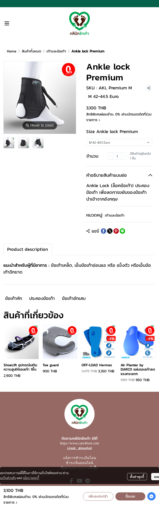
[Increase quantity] (123, 156)
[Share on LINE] (122, 231)
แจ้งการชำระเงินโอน (79, 458)
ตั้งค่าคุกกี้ (137, 477)
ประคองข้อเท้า (42, 298)
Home (11, 51)
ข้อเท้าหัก (13, 298)
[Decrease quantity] (110, 156)
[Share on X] (110, 231)
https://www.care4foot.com (79, 443)
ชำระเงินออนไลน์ (79, 463)
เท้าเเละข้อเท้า (56, 51)
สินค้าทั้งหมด (31, 51)
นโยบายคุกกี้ (31, 478)
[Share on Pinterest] (116, 231)
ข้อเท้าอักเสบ (74, 298)
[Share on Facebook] (103, 231)
